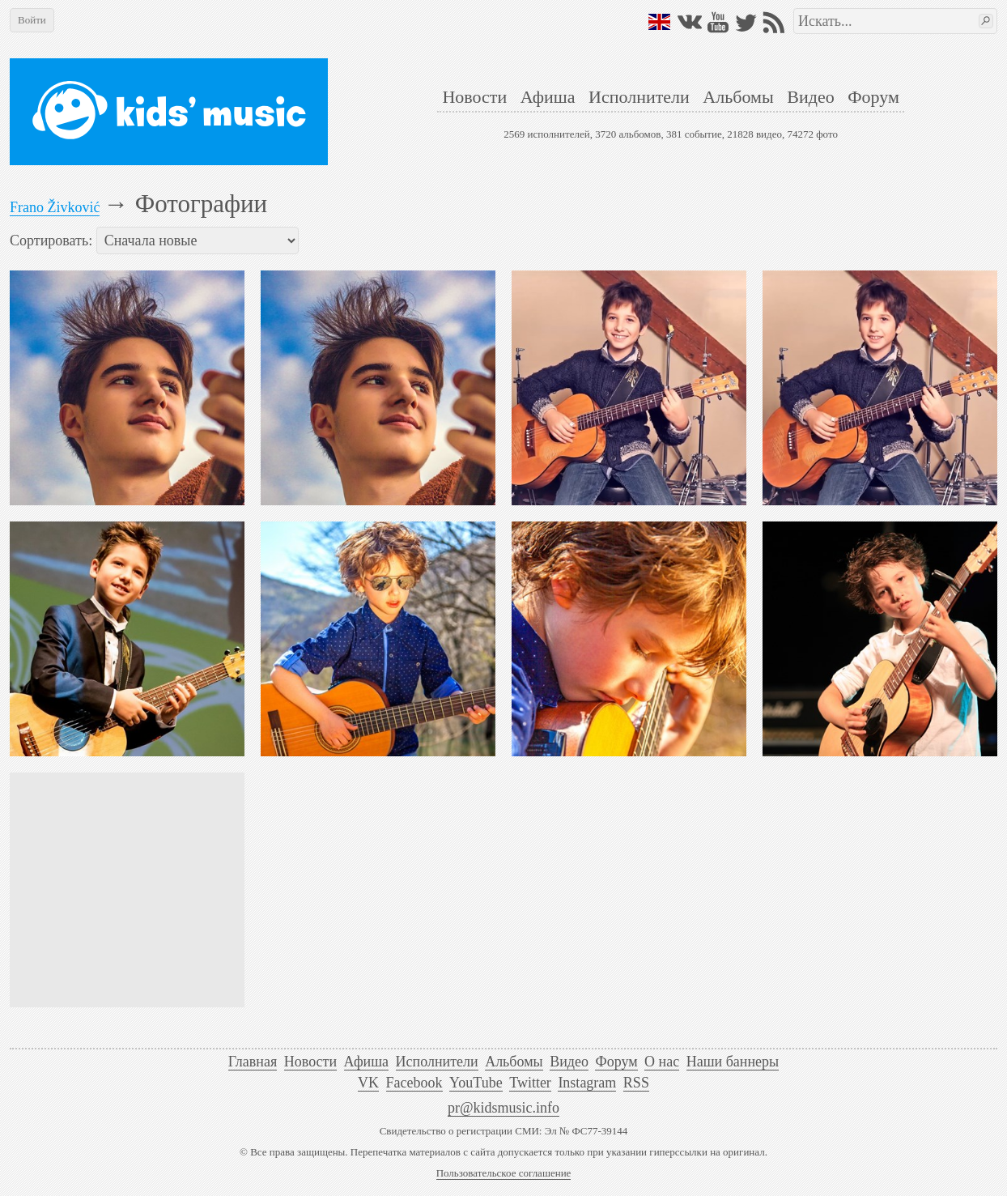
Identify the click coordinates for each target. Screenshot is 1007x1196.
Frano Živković (55, 207)
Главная (252, 1061)
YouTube (476, 1083)
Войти (32, 20)
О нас (661, 1061)
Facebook (414, 1083)
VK (368, 1083)
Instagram (587, 1083)
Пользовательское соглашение (503, 1173)
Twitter (530, 1083)
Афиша (548, 97)
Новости (474, 97)
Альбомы (738, 97)
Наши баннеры (732, 1061)
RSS (636, 1083)
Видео (810, 97)
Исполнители (639, 97)
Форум (873, 97)
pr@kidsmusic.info (503, 1108)
